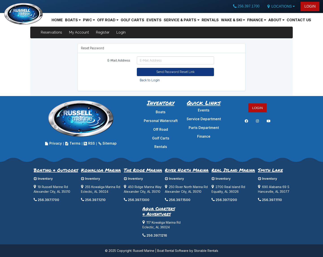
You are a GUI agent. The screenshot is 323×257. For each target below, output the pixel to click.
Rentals (210, 20)
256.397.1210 (95, 200)
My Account (79, 32)
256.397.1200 (226, 200)
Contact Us (299, 20)
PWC (89, 20)
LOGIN (310, 6)
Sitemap (107, 143)
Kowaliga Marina (101, 170)
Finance (256, 20)
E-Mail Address (118, 60)
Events (154, 20)
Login (121, 32)
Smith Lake (270, 170)
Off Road (107, 20)
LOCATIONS (281, 6)
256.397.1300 (138, 200)
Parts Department (204, 128)
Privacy (53, 143)
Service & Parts (181, 20)
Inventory (43, 178)
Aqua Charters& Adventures (158, 211)
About (276, 20)
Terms (73, 143)
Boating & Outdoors (56, 170)
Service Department (204, 119)
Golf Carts (132, 20)
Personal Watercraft (161, 121)
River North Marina (187, 170)
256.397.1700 (249, 6)
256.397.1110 (272, 200)
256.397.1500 (179, 200)
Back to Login (150, 80)
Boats (161, 112)
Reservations (51, 32)
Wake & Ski (233, 20)
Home (57, 20)
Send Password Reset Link (175, 72)
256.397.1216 (156, 235)
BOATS (73, 20)
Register (102, 32)
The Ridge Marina (143, 170)
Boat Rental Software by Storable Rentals (187, 251)
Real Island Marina (233, 170)
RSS (89, 143)
